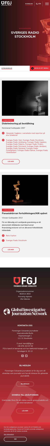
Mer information (9, 434)
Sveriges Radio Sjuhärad (15, 148)
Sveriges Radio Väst (14, 140)
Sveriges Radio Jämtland (36, 146)
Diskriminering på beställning (18, 123)
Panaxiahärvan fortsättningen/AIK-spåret (24, 213)
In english (29, 4)
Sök (38, 4)
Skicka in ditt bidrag (39, 68)
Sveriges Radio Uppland (36, 142)
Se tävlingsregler (7, 68)
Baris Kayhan (11, 235)
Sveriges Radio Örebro (34, 144)
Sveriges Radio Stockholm (33, 140)
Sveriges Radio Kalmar (26, 150)
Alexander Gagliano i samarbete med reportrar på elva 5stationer (25, 134)
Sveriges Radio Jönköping (16, 142)
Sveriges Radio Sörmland (16, 146)
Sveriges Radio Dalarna (15, 144)
